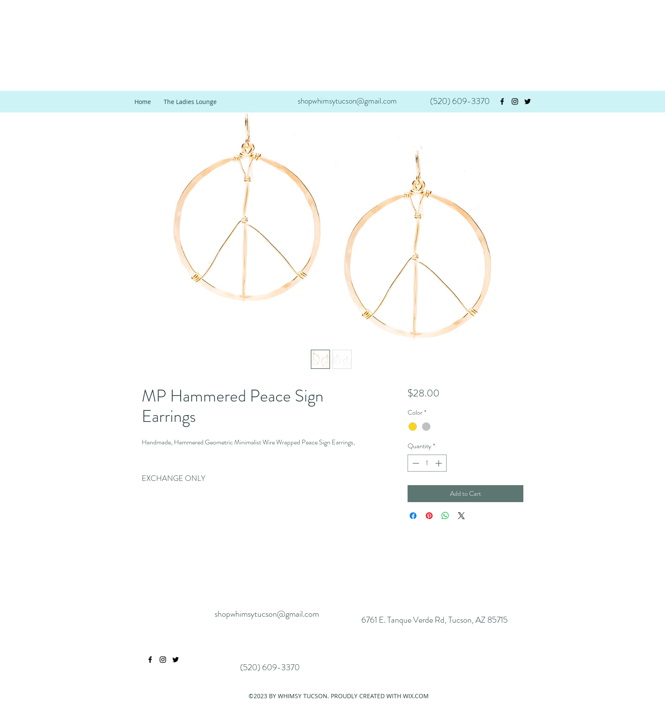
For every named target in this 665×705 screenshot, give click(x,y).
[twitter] (527, 101)
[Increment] (439, 463)
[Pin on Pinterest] (429, 516)
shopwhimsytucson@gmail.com (347, 101)
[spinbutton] (427, 463)
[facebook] (502, 101)
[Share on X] (461, 516)
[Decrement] (415, 463)
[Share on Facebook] (413, 516)
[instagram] (515, 101)
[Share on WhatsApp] (445, 516)
